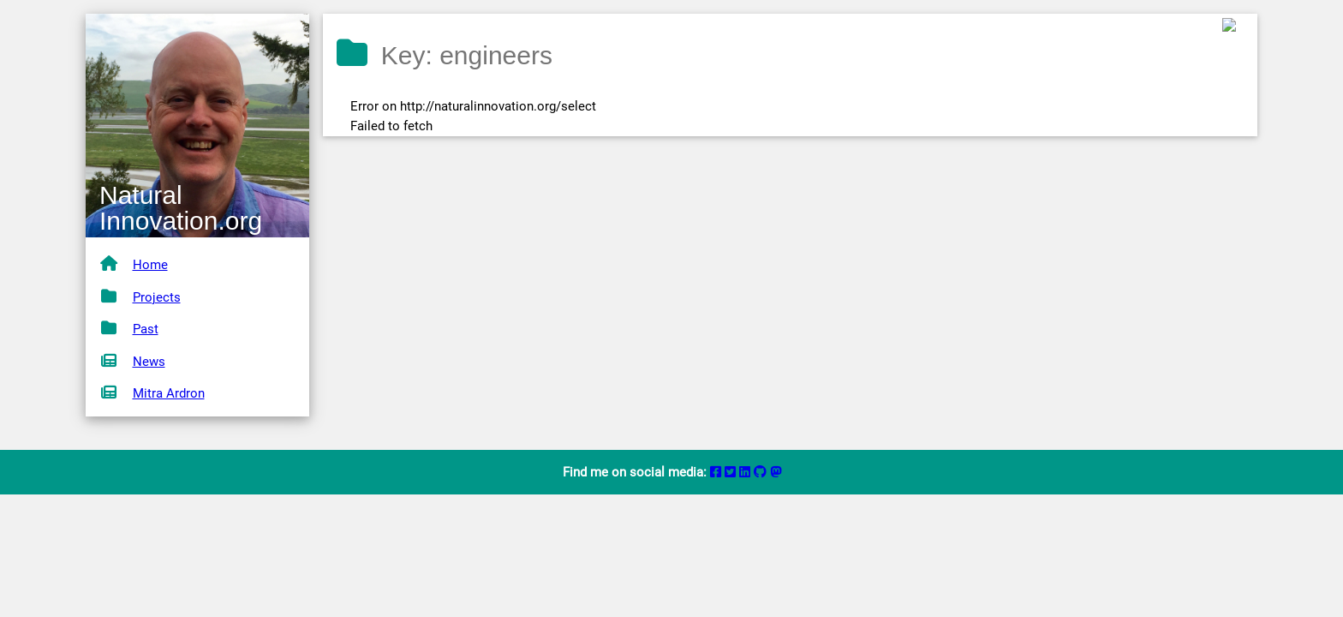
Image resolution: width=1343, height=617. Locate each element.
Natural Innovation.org (180, 208)
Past (145, 329)
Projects (157, 297)
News (149, 361)
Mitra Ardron (169, 393)
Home (150, 265)
